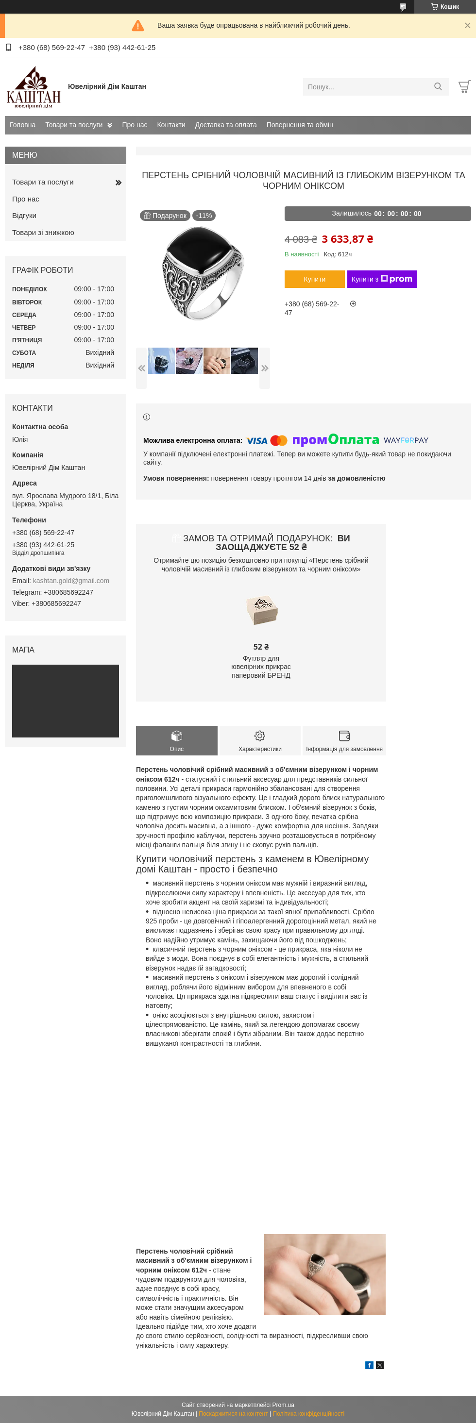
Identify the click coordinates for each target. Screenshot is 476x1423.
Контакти (171, 125)
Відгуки (24, 215)
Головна (22, 125)
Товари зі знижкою (43, 232)
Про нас (134, 125)
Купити (315, 279)
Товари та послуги (73, 125)
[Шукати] (438, 87)
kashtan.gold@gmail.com (71, 581)
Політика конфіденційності (309, 1413)
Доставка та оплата (226, 125)
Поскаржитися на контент (233, 1413)
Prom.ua (283, 1405)
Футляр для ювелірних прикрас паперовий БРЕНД (261, 666)
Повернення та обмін (300, 125)
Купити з (382, 279)
